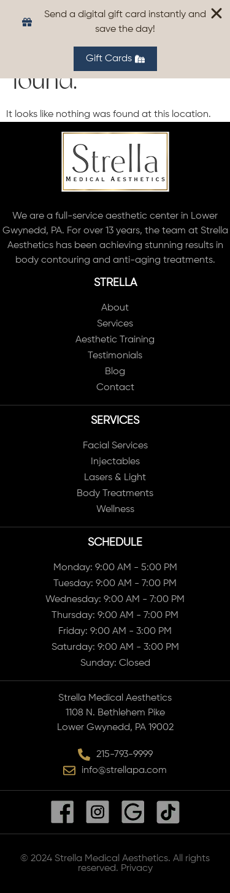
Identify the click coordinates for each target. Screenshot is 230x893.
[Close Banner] (216, 13)
